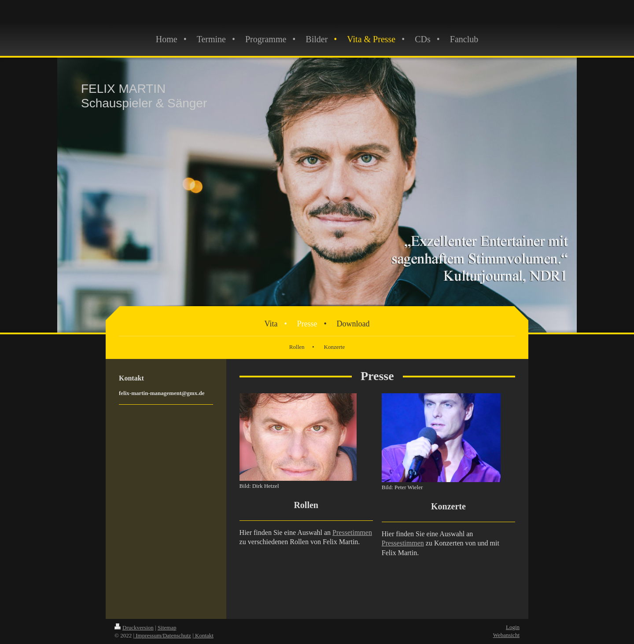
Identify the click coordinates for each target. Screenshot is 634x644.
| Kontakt (203, 635)
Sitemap (167, 627)
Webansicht (506, 635)
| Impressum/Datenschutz (162, 635)
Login (513, 627)
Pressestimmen (403, 543)
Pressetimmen (352, 532)
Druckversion (134, 627)
